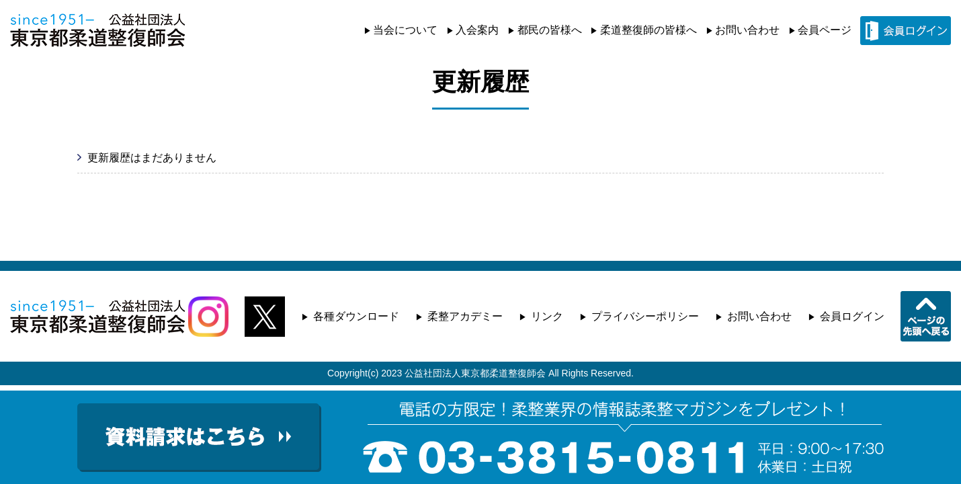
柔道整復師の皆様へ (648, 30)
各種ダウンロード (356, 316)
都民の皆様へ (549, 30)
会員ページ (824, 30)
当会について (405, 30)
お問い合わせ (747, 30)
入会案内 (477, 30)
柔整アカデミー (465, 316)
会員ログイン (852, 316)
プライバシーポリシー (645, 316)
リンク (547, 316)
